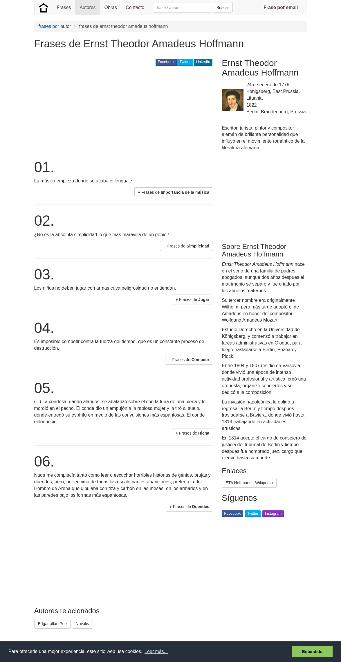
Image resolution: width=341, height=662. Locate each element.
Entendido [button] (312, 651)
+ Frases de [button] (174, 192)
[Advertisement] (140, 112)
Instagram (273, 513)
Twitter (185, 62)
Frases (64, 7)
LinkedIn (203, 62)
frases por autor (55, 26)
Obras (110, 7)
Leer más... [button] (156, 651)
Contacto (135, 7)
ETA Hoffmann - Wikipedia (249, 482)
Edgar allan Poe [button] (52, 623)
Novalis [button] (82, 623)
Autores (87, 7)
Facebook (166, 62)
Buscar (222, 7)
